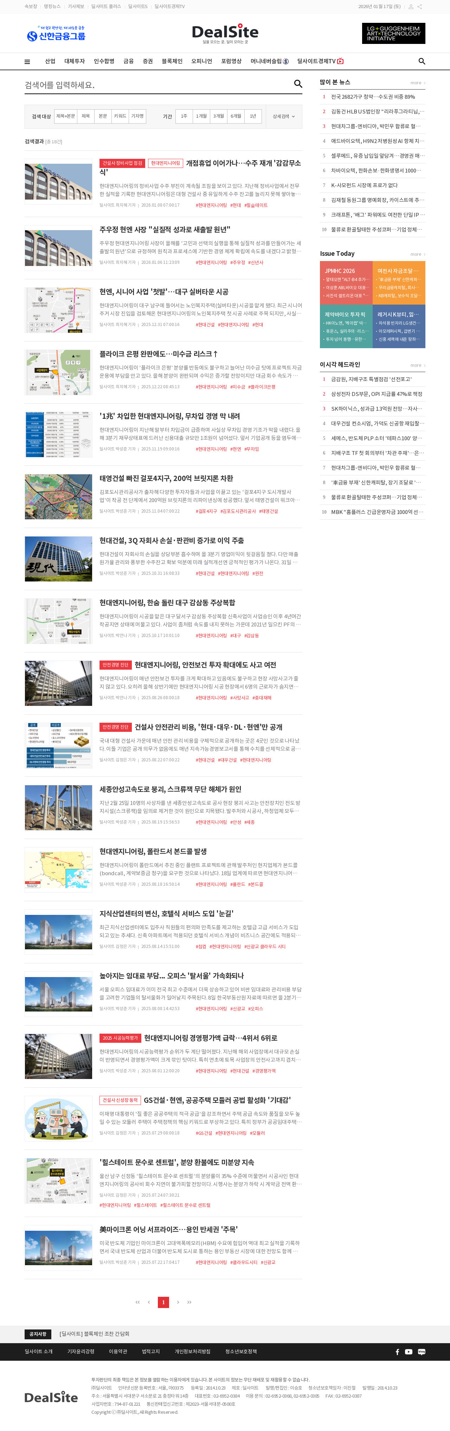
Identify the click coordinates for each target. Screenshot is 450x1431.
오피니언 (201, 61)
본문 (103, 116)
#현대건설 (205, 325)
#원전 (257, 574)
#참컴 (201, 947)
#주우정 (237, 263)
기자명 (137, 116)
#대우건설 (227, 760)
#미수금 (237, 387)
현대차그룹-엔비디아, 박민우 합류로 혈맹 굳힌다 (383, 126)
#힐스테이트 (145, 1205)
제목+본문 (65, 116)
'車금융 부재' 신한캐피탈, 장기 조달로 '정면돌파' (400, 279)
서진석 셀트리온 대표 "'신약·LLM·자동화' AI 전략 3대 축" (347, 295)
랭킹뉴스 (52, 6)
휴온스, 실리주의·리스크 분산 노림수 (347, 331)
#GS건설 (204, 1133)
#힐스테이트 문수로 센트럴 (185, 1205)
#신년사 (255, 263)
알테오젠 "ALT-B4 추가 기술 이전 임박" (347, 279)
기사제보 (76, 6)
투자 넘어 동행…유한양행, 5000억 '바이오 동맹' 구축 (347, 339)
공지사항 (38, 1334)
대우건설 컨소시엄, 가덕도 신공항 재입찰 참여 (380, 423)
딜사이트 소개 (39, 1351)
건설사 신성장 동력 (120, 1100)
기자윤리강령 (81, 1351)
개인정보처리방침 (193, 1351)
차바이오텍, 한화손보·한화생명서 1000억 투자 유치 (386, 170)
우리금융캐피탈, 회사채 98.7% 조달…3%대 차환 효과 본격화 (400, 287)
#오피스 (255, 1009)
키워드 (120, 116)
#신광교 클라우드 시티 (265, 947)
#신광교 (237, 1009)
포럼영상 (231, 61)
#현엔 (235, 449)
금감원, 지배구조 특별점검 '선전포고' (371, 379)
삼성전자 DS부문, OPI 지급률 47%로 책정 (377, 394)
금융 (128, 61)
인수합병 (104, 61)
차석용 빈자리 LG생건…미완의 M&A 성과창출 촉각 (400, 323)
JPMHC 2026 (340, 271)
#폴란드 (237, 884)
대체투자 (74, 61)
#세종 (249, 822)
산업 (50, 61)
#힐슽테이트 (256, 205)
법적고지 (151, 1351)
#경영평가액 (264, 1071)
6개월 (236, 116)
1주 (184, 116)
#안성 (235, 822)
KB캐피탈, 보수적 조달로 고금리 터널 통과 (400, 295)
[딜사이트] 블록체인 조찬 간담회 (94, 1334)
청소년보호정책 (241, 1351)
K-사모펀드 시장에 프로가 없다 (364, 185)
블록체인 (172, 61)
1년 (253, 116)
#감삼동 (251, 636)
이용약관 (118, 1351)
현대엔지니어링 (165, 163)
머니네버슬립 (270, 61)
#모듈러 (257, 1133)
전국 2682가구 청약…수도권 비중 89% (373, 96)
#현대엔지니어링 (211, 205)
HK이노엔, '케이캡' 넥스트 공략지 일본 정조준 (347, 323)
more (416, 83)
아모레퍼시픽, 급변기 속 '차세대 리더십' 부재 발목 (400, 331)
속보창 (31, 6)
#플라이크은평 (262, 387)
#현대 (235, 205)
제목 (86, 116)
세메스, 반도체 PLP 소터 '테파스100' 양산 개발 (382, 438)
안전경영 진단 (116, 665)
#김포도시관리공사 (238, 511)
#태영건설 (268, 511)
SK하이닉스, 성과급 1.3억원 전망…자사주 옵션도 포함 (390, 408)
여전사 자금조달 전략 (400, 271)
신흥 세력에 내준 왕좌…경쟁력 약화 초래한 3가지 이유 (400, 339)
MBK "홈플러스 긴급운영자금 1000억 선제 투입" (384, 512)
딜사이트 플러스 (106, 6)
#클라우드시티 (244, 1263)
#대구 (235, 636)
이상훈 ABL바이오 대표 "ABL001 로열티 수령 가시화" (347, 287)
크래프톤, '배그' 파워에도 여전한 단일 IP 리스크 (383, 215)
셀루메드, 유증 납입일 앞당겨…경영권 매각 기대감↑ (388, 155)
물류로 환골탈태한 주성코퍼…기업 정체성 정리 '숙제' (388, 229)
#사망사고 (239, 698)
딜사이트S (138, 6)
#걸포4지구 (206, 511)
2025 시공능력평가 (120, 1038)
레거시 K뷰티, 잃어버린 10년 (400, 314)
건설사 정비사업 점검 (122, 163)
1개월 (201, 116)
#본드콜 (255, 884)
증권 (148, 61)
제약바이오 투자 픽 (345, 314)
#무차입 (251, 449)
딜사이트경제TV (169, 6)
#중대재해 (261, 698)
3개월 (218, 116)
